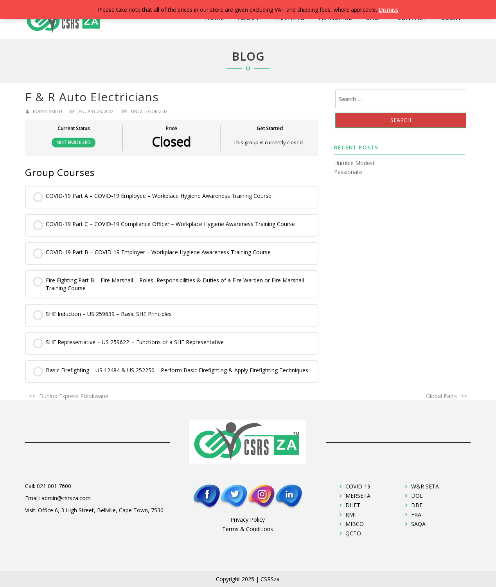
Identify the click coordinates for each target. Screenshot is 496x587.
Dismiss (389, 9)
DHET (352, 505)
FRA (416, 514)
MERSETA (357, 495)
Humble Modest (354, 163)
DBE (416, 505)
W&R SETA (425, 486)
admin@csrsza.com (66, 498)
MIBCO (354, 524)
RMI (350, 514)
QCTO (353, 533)
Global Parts (441, 396)
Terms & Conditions (247, 529)
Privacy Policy (247, 519)
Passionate (348, 172)
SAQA (418, 524)
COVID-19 (357, 486)
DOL (417, 495)
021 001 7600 (54, 486)
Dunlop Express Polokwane (73, 396)
